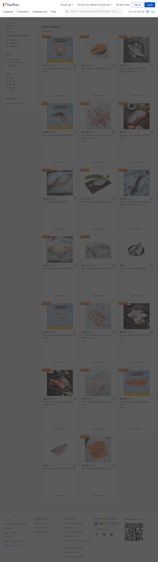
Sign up (137, 5)
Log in (149, 5)
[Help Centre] (123, 5)
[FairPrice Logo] (11, 5)
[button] (143, 12)
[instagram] (111, 536)
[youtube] (104, 536)
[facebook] (97, 536)
